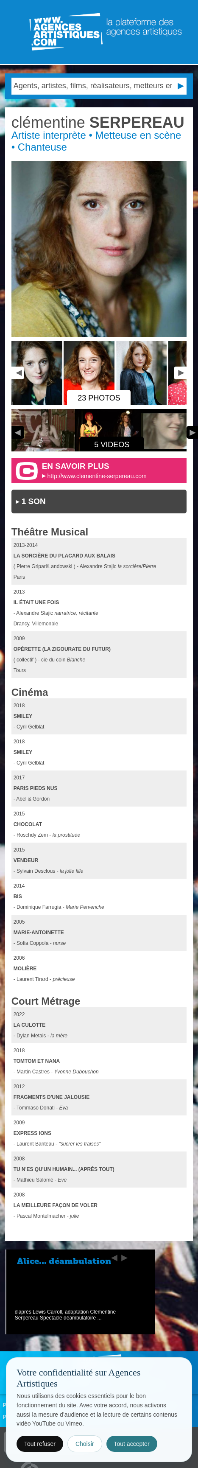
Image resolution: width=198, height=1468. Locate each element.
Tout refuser (40, 1443)
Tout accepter (132, 1443)
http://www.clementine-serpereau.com (97, 476)
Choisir (84, 1443)
